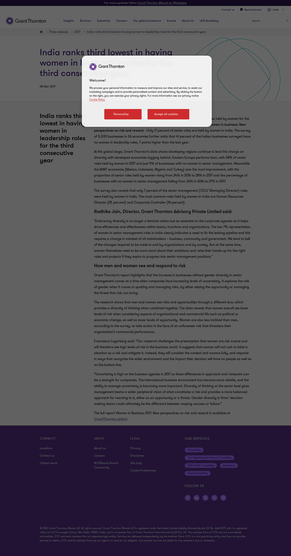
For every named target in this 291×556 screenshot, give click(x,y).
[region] (147, 91)
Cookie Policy (97, 99)
